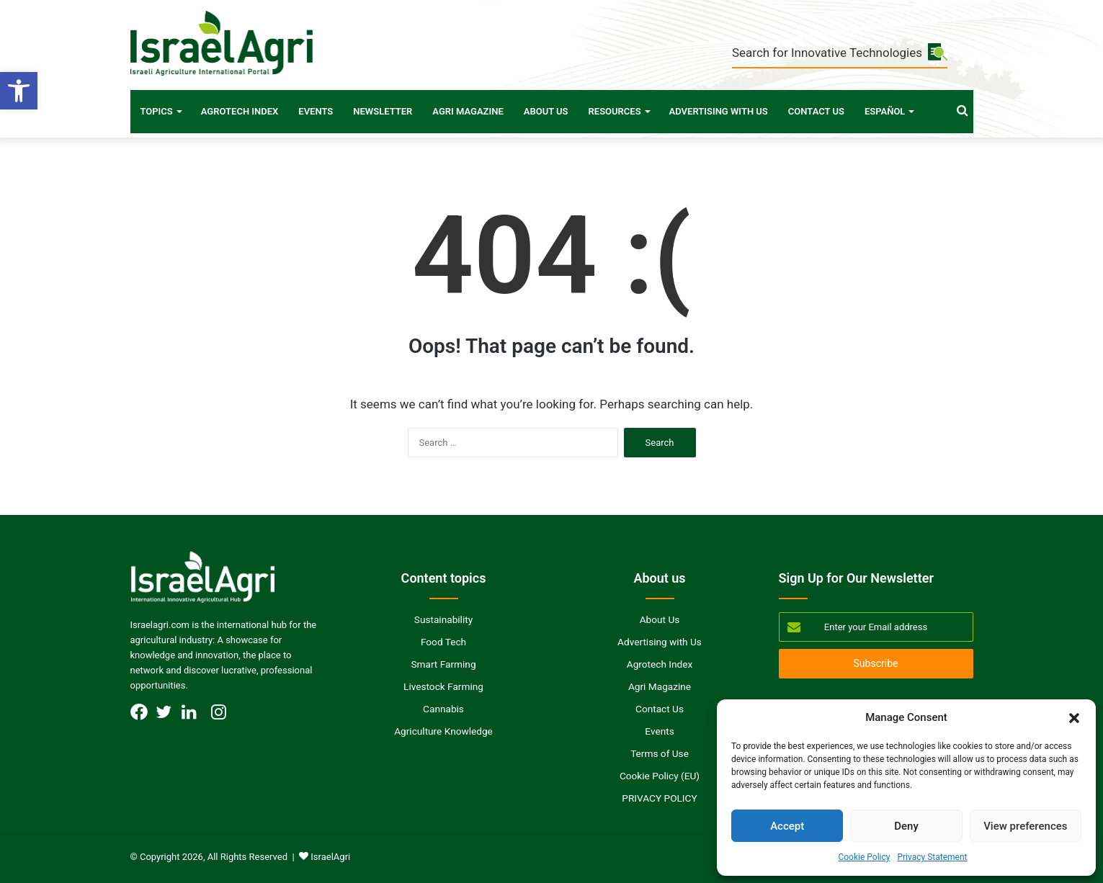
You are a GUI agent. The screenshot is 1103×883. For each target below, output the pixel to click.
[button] (18, 90)
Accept (787, 826)
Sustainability (443, 619)
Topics (156, 111)
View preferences (1025, 826)
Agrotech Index (240, 111)
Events (315, 111)
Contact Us (816, 111)
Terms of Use (659, 753)
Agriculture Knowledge (443, 731)
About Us (546, 111)
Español (885, 111)
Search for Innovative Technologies (839, 53)
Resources (615, 111)
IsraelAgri (330, 856)
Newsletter (382, 111)
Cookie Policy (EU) (660, 775)
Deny (906, 826)
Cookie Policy (864, 857)
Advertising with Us (718, 111)
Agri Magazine (467, 111)
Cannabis (443, 708)
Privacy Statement (932, 857)
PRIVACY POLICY (659, 798)
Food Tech (443, 641)
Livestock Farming (443, 686)
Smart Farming (443, 664)
